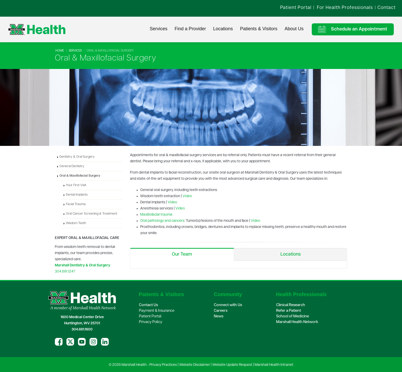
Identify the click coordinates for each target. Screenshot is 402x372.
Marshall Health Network (297, 322)
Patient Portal (150, 316)
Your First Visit (76, 185)
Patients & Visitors (258, 28)
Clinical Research (290, 305)
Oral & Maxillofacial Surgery (79, 175)
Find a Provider (190, 28)
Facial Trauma (76, 204)
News (218, 316)
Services (158, 28)
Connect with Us (228, 305)
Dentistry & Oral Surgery (77, 156)
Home (59, 50)
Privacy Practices (163, 365)
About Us (294, 28)
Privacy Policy (150, 322)
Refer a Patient (288, 311)
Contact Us (148, 305)
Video (187, 196)
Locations (223, 28)
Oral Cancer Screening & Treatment (91, 213)
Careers (220, 311)
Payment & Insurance (156, 311)
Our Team (182, 254)
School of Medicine (292, 316)
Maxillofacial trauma (156, 215)
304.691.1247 (65, 272)
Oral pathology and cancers (162, 221)
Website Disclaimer (194, 365)
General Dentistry (71, 166)
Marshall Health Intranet (274, 365)
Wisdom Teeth (76, 223)
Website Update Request (232, 365)
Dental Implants (77, 194)
